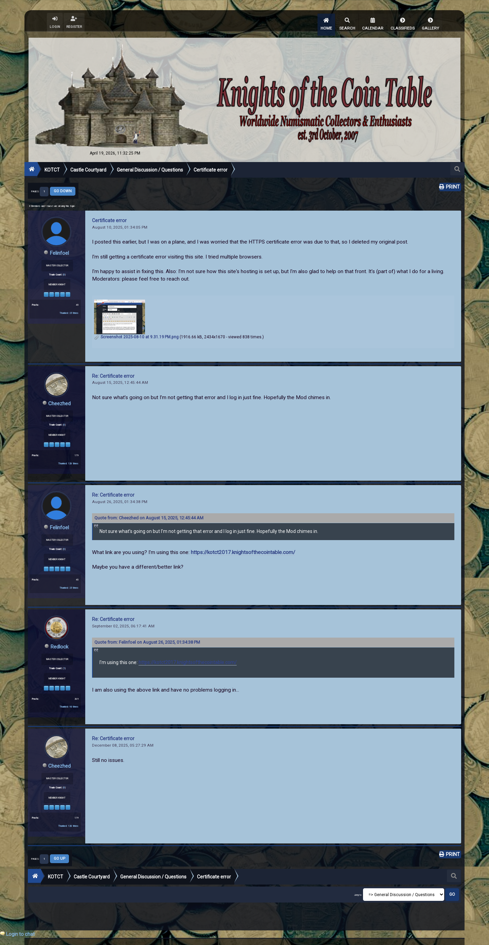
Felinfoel (59, 248)
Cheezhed (59, 398)
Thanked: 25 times (68, 307)
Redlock (59, 641)
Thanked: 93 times (68, 700)
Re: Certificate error (113, 371)
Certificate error (109, 215)
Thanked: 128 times (68, 458)
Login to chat (20, 934)
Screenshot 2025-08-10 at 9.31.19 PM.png (136, 331)
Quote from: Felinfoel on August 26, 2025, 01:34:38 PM (147, 636)
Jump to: (358, 888)
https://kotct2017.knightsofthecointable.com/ (243, 547)
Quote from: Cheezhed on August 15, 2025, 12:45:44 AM (148, 512)
